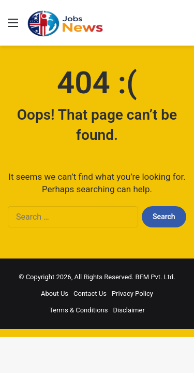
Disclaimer (129, 310)
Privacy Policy (132, 293)
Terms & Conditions (78, 310)
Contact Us (90, 293)
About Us (54, 293)
